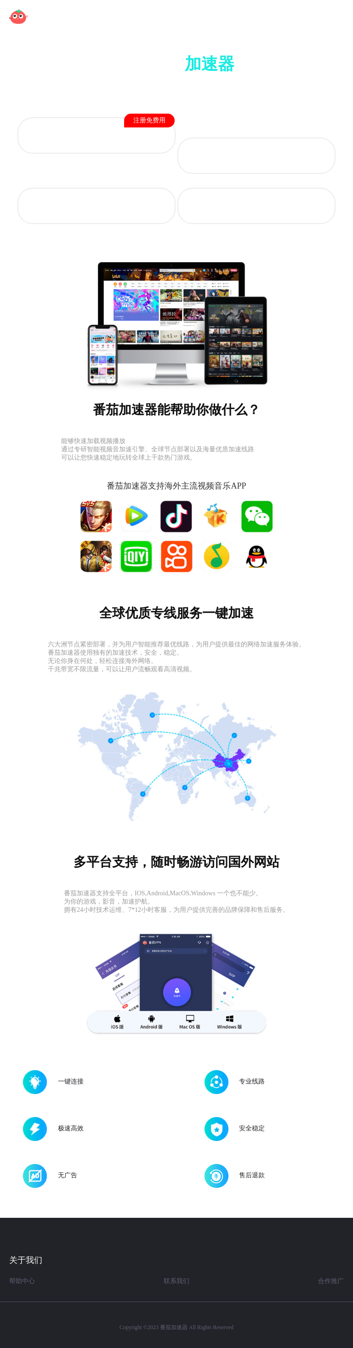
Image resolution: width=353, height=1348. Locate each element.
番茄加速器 (174, 1327)
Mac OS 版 (97, 206)
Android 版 (119, 130)
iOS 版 (256, 156)
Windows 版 (256, 206)
